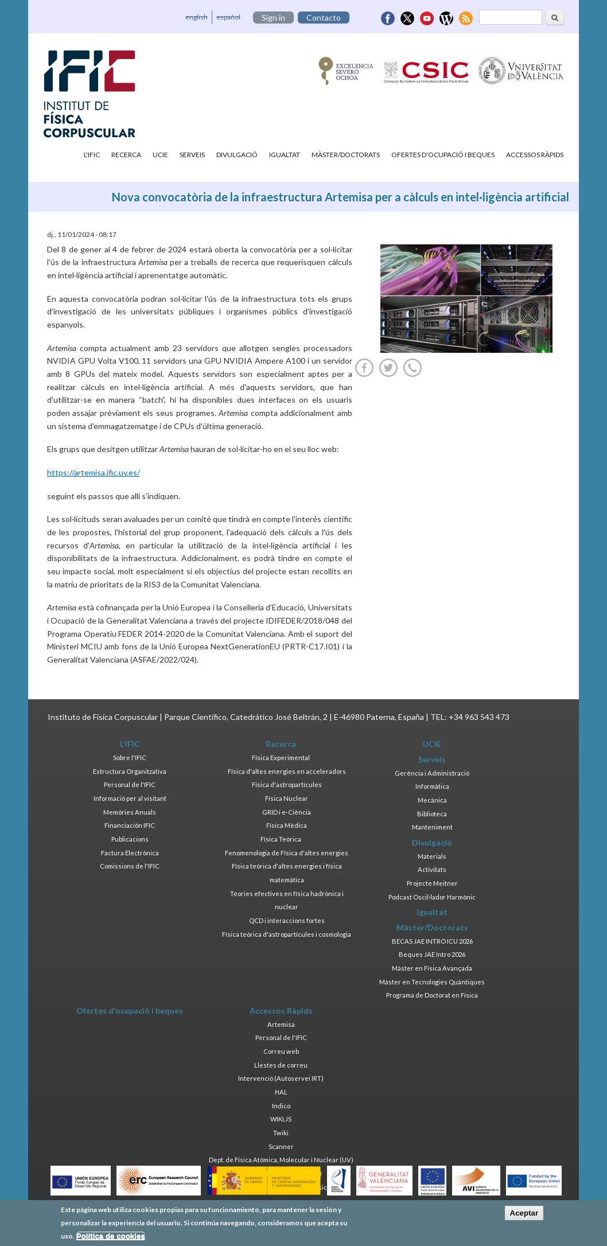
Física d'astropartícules (287, 784)
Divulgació (237, 154)
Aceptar (524, 1216)
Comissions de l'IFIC (129, 866)
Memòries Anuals (129, 812)
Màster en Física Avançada (432, 968)
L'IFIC (92, 154)
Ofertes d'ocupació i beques (443, 154)
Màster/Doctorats (346, 154)
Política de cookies (110, 1238)
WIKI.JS (280, 1119)
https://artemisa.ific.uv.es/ (93, 472)
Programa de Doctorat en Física (432, 995)
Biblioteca (432, 813)
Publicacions (130, 839)
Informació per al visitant (130, 798)
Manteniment (432, 827)
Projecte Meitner (432, 883)
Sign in (273, 17)
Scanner (281, 1146)
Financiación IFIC (129, 825)
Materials (432, 856)
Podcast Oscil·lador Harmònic (432, 897)
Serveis (192, 154)
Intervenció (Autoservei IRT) (281, 1078)
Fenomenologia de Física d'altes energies (286, 852)
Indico (281, 1105)
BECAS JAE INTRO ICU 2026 (432, 941)
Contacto (323, 17)
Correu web (281, 1051)
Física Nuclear (286, 798)
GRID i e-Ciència (286, 812)
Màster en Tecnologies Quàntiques (432, 982)
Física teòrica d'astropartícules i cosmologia (286, 934)
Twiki (281, 1132)
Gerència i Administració (432, 773)
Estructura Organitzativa (129, 771)
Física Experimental (281, 757)
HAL (281, 1092)
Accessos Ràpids (534, 154)
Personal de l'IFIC (129, 784)
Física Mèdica (286, 825)
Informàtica (432, 786)
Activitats (432, 869)
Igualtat (284, 154)
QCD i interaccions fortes (287, 920)
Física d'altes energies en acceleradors (287, 771)
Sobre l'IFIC (129, 757)
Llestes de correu (281, 1065)
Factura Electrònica (130, 852)
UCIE (160, 154)
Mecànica (432, 800)
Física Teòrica (280, 839)
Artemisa (281, 1024)
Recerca (126, 154)
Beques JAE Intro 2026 (432, 954)
